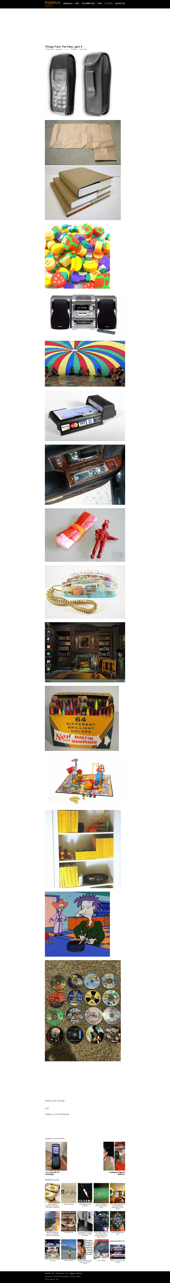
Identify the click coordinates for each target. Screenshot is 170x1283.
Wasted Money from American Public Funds (85, 1261)
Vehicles (120, 3)
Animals (67, 3)
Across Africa (68, 1260)
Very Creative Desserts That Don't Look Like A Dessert (52, 1205)
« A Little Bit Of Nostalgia (52, 1173)
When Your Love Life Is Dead (117, 1261)
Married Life (69, 1232)
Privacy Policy (75, 1276)
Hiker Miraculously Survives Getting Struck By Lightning (52, 1233)
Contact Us (48, 1276)
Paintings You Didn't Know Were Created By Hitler (85, 1233)
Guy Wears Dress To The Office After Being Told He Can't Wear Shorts (101, 1234)
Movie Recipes (69, 1204)
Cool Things (101, 1260)
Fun (99, 3)
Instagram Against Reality (117, 1173)
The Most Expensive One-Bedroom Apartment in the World (117, 1206)
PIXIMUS (52, 3)
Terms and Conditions (61, 1276)
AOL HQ (52, 1260)
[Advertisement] (85, 27)
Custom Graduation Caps (117, 1233)
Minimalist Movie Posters (85, 1205)
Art (77, 3)
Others (109, 3)
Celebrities (88, 3)
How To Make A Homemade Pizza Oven (101, 1205)
